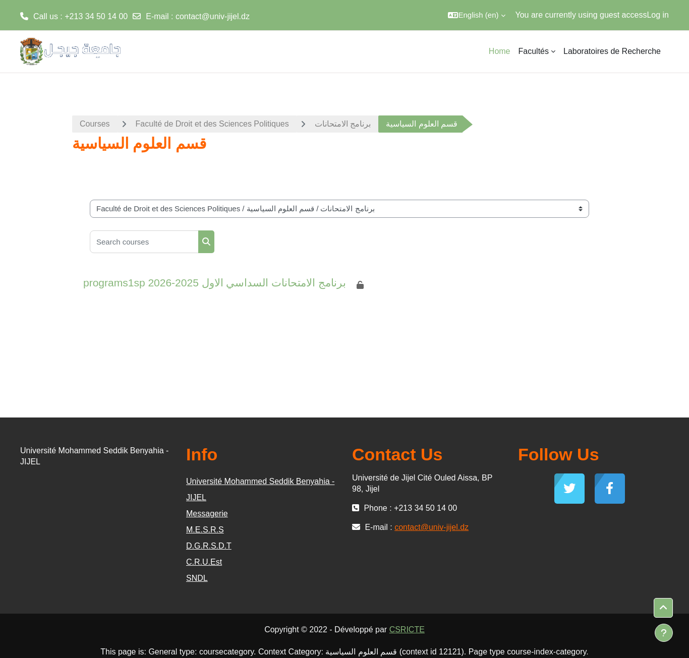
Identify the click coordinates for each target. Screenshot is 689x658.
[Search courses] (144, 241)
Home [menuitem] (499, 51)
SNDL (197, 578)
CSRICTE (407, 629)
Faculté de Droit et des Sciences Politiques (212, 123)
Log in (658, 15)
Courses (95, 123)
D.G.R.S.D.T (209, 546)
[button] (476, 15)
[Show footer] (664, 633)
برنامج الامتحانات (343, 123)
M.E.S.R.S (205, 529)
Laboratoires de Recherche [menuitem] (612, 51)
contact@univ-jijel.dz (213, 16)
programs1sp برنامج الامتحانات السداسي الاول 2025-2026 (214, 282)
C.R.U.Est (204, 562)
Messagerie (207, 513)
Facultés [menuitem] (534, 51)
